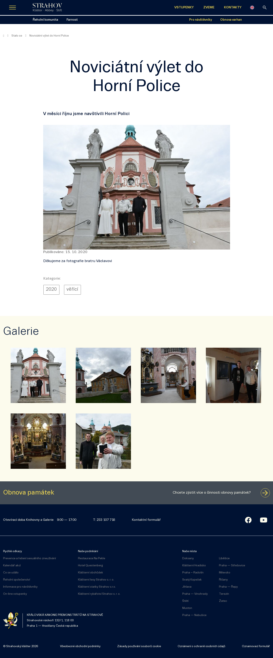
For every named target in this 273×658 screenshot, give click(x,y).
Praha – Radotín (193, 572)
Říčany (223, 579)
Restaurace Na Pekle (91, 558)
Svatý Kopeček (192, 579)
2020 (51, 289)
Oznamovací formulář (256, 646)
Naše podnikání (88, 551)
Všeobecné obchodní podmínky (80, 646)
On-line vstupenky (15, 594)
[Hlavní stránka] (3, 35)
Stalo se (16, 35)
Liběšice (224, 558)
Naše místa (189, 551)
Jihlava (186, 587)
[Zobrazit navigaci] (12, 7)
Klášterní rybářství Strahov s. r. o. (99, 594)
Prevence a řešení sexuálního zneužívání (29, 558)
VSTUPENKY (184, 7)
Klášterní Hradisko (194, 565)
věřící (72, 289)
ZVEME (208, 7)
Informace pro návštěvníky (20, 587)
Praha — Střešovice (232, 565)
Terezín (224, 594)
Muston (187, 608)
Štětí (185, 601)
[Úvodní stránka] (47, 7)
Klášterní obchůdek (90, 572)
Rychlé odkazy (12, 551)
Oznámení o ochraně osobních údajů (201, 646)
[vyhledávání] (264, 7)
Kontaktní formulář (146, 520)
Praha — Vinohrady (195, 594)
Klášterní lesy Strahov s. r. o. (96, 579)
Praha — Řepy (228, 587)
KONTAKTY (233, 7)
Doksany (188, 558)
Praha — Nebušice (194, 615)
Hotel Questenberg (90, 565)
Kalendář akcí (12, 565)
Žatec (223, 601)
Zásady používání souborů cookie (139, 646)
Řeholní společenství (16, 579)
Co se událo (11, 572)
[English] (252, 7)
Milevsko (224, 572)
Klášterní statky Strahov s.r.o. (97, 587)
